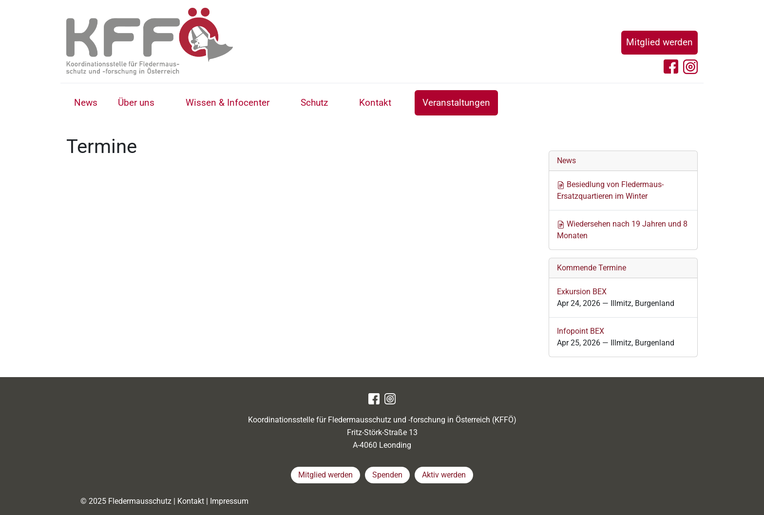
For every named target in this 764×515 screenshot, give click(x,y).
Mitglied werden (659, 42)
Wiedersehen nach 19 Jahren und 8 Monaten (622, 229)
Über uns (136, 102)
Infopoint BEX (580, 331)
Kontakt (375, 102)
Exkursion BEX (582, 291)
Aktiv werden (444, 474)
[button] (165, 104)
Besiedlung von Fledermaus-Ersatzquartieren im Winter (610, 190)
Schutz (314, 102)
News (85, 102)
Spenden (387, 474)
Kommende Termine (591, 267)
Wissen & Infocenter (227, 102)
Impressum (229, 501)
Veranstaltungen (456, 102)
